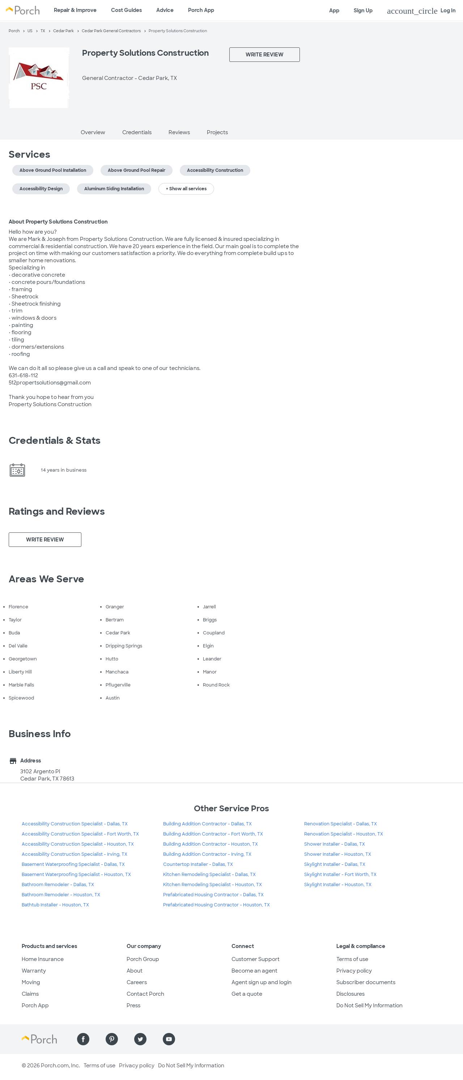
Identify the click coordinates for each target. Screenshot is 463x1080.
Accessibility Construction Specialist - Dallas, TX (75, 824)
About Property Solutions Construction (58, 221)
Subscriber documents (365, 982)
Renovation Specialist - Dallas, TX (340, 824)
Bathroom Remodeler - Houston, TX (61, 895)
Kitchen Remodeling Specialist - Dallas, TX (209, 874)
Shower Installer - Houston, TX (337, 854)
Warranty (34, 971)
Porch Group (143, 959)
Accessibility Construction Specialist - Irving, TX (74, 854)
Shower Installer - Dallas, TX (334, 844)
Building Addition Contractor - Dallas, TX (207, 824)
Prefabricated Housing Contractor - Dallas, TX (213, 895)
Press (133, 1005)
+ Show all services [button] (186, 189)
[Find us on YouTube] (169, 1039)
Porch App (201, 10)
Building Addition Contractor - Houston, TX (210, 844)
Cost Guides (126, 10)
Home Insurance (43, 959)
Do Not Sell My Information (369, 1005)
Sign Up (363, 10)
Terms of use (352, 959)
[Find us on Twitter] (140, 1039)
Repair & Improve (75, 10)
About (135, 971)
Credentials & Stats (55, 440)
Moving (31, 982)
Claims (30, 994)
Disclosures (350, 994)
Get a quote (247, 994)
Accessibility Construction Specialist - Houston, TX (78, 844)
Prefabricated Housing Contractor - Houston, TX (216, 905)
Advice (165, 10)
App (334, 10)
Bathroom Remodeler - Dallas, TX (58, 885)
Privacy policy (354, 971)
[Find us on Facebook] (83, 1039)
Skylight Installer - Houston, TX (337, 885)
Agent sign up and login (262, 982)
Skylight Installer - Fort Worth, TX (340, 874)
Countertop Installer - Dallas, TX (198, 864)
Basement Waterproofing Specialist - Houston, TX (76, 874)
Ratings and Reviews (57, 511)
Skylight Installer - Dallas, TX (334, 864)
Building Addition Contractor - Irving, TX (207, 854)
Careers (137, 982)
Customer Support (256, 959)
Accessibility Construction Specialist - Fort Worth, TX (80, 834)
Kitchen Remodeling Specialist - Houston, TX (212, 885)
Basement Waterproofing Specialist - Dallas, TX (73, 864)
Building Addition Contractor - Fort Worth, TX (213, 834)
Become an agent (254, 971)
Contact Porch (145, 994)
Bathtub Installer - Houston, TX (55, 905)
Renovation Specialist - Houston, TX (343, 834)
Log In (421, 11)
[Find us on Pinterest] (112, 1039)
